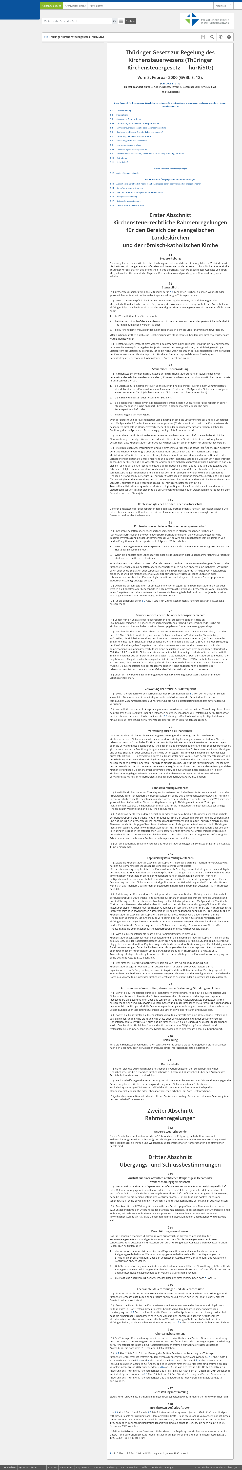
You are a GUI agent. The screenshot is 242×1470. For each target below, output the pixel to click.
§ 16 (112, 196)
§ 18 (112, 205)
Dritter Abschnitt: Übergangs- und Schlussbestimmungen (170, 179)
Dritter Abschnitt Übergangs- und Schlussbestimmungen (64, 155)
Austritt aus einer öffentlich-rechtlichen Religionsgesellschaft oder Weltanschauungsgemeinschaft (158, 183)
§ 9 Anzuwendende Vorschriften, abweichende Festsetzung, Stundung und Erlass (73, 125)
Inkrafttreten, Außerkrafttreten (130, 205)
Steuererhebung (123, 110)
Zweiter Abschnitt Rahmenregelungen (66, 143)
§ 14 (112, 188)
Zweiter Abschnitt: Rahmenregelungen (170, 168)
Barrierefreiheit (129, 1467)
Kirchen (10, 1467)
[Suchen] (130, 21)
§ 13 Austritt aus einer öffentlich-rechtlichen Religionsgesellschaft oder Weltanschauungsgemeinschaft (75, 165)
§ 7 (111, 140)
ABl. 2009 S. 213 (170, 83)
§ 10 (112, 158)
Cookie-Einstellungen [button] (162, 1467)
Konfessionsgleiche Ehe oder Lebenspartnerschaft (138, 123)
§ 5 (111, 132)
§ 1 (111, 110)
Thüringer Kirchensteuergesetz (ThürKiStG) (74, 37)
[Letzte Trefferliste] (121, 21)
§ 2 (111, 115)
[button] (231, 5)
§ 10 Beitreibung (59, 133)
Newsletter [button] (66, 1467)
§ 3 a (139, 1360)
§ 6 (111, 136)
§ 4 (111, 127)
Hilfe (144, 1467)
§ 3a (112, 123)
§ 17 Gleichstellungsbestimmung (68, 191)
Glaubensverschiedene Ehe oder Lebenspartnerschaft (139, 132)
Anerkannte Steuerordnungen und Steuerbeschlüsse (139, 192)
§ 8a (112, 149)
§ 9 (111, 153)
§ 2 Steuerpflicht (59, 67)
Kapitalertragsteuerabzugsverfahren (132, 149)
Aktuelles (221, 5)
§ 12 (112, 173)
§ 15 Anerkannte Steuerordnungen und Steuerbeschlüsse (72, 180)
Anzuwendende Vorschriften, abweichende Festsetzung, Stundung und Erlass (150, 153)
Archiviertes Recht (75, 5)
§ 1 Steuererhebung (61, 62)
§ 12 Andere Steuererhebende (67, 148)
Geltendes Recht (51, 5)
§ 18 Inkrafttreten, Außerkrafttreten (70, 196)
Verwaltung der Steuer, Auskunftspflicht (133, 136)
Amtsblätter (96, 5)
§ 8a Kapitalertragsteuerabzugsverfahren (73, 117)
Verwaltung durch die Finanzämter (131, 140)
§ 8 (111, 145)
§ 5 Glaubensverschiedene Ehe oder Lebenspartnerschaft (70, 96)
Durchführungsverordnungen (129, 188)
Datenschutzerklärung (104, 1467)
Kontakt (52, 1467)
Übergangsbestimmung (126, 196)
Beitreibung (121, 158)
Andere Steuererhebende (127, 173)
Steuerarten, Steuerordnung (128, 119)
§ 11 (112, 162)
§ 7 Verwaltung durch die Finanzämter (71, 107)
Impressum (82, 1467)
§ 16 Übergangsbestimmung (66, 186)
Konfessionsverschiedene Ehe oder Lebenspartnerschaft (141, 127)
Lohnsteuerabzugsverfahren (128, 145)
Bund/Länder (28, 1467)
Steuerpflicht (122, 115)
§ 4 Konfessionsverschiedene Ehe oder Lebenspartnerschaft (71, 87)
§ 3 (111, 119)
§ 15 (112, 192)
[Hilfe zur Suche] (114, 21)
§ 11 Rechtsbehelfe (60, 138)
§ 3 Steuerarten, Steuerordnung (68, 72)
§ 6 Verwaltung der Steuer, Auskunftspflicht (74, 102)
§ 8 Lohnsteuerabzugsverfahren (68, 112)
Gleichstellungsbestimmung (128, 201)
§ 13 (112, 183)
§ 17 (112, 201)
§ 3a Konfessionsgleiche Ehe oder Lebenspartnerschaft (69, 79)
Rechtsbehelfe (122, 162)
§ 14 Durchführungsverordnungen (69, 173)
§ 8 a (162, 1367)
